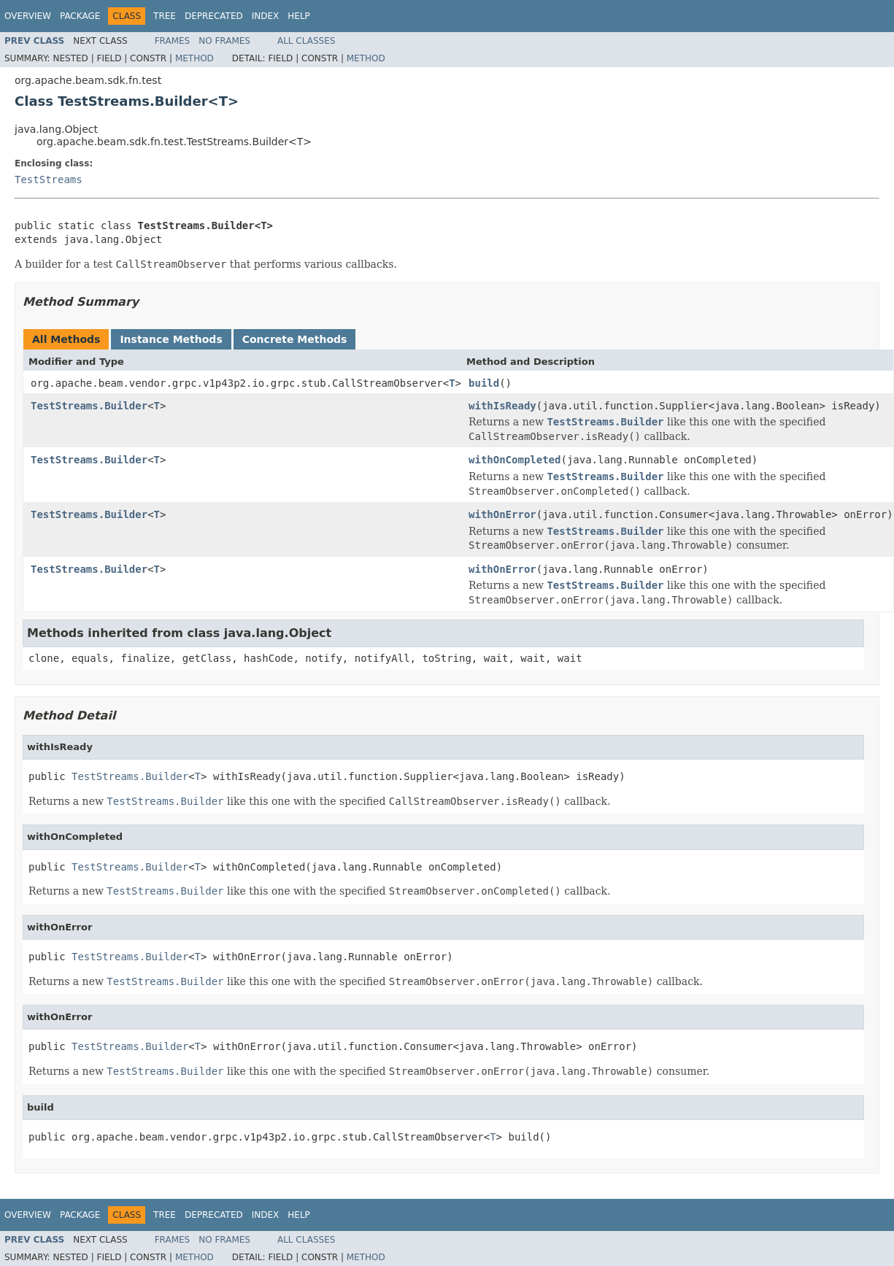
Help (299, 16)
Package (80, 16)
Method (194, 58)
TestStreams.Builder (89, 406)
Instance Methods (171, 339)
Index (266, 16)
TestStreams (48, 179)
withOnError (502, 514)
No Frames (224, 41)
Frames (172, 41)
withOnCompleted (514, 460)
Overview (27, 16)
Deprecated (214, 16)
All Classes (306, 41)
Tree (164, 16)
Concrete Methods (294, 339)
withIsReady (502, 406)
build (484, 383)
